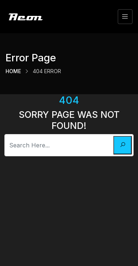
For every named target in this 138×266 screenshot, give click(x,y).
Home (13, 71)
